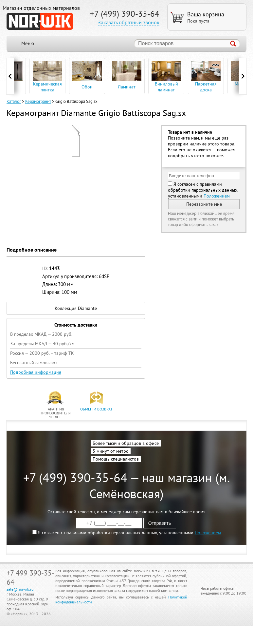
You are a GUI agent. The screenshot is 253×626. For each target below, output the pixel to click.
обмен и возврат (96, 409)
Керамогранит (38, 101)
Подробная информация (35, 372)
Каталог (14, 101)
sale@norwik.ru (20, 589)
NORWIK (40, 21)
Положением (217, 196)
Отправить (159, 523)
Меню (27, 43)
